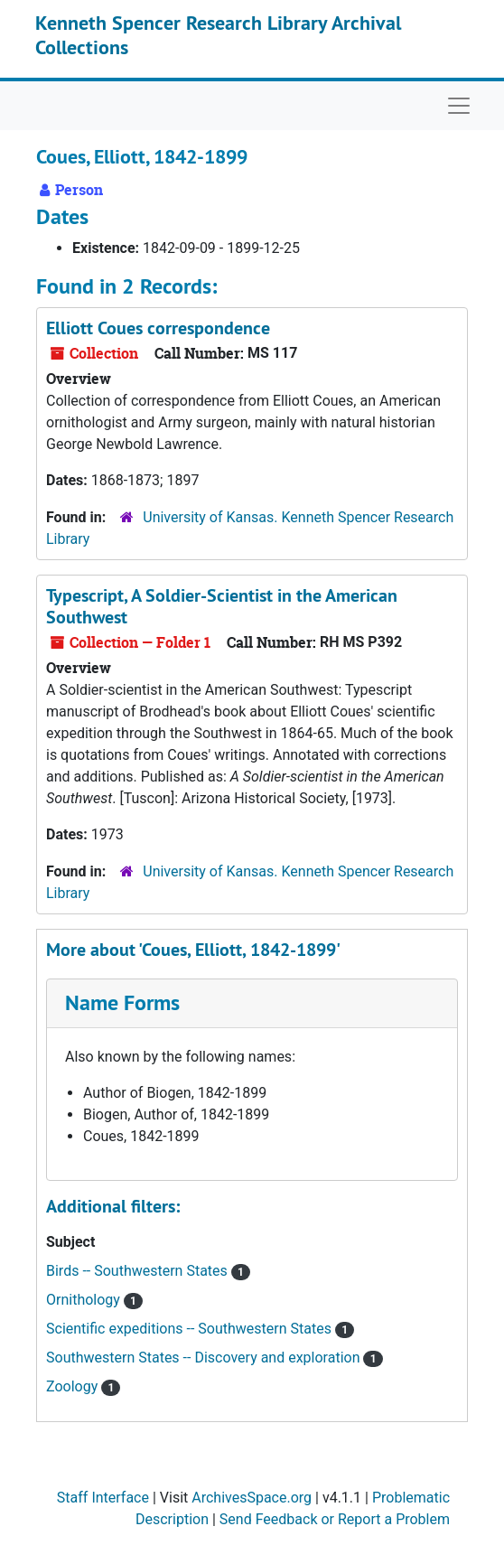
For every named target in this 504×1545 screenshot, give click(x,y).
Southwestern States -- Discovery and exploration (204, 1357)
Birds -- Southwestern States (138, 1270)
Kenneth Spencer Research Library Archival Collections (218, 34)
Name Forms (122, 1002)
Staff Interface (103, 1497)
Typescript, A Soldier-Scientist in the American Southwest (221, 606)
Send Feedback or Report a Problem (334, 1519)
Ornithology (85, 1299)
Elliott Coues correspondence (158, 328)
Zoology (73, 1386)
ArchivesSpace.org (251, 1497)
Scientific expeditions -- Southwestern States (190, 1328)
